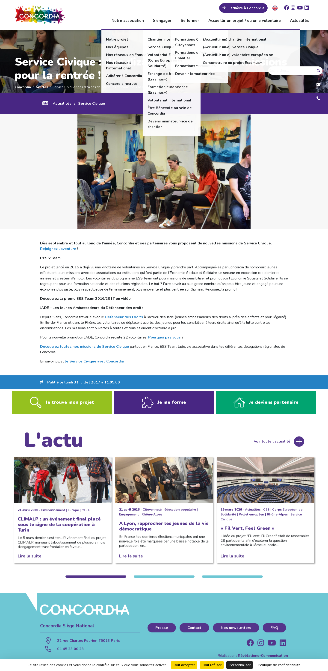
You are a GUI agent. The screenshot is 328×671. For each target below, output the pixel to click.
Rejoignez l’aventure (58, 248)
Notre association (128, 20)
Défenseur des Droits (124, 317)
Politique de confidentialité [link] (279, 665)
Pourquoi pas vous (164, 337)
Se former (190, 20)
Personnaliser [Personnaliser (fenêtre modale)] (240, 665)
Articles (41, 87)
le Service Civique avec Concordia (94, 361)
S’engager (162, 20)
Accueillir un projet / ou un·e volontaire (244, 20)
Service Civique (91, 103)
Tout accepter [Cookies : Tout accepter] (184, 665)
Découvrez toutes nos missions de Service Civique (84, 346)
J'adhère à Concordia (246, 8)
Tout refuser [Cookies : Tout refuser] (212, 665)
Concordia (23, 87)
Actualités (299, 20)
